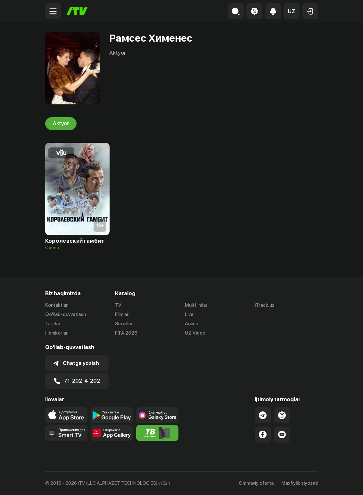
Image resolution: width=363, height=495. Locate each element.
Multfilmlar (196, 305)
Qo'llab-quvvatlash (65, 314)
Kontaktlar (56, 305)
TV (118, 305)
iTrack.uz (265, 305)
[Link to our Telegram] (263, 415)
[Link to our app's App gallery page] (112, 433)
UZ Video (195, 333)
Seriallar (124, 324)
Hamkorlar (56, 333)
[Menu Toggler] (53, 11)
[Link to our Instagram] (282, 415)
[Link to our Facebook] (263, 434)
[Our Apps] (66, 433)
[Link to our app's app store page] (66, 415)
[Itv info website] (157, 433)
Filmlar (122, 314)
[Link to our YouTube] (282, 434)
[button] (292, 11)
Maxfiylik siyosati (299, 483)
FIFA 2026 (126, 333)
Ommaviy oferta (256, 483)
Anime (191, 324)
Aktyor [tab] (61, 123)
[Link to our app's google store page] (112, 415)
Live (189, 314)
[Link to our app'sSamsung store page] (157, 415)
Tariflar (53, 324)
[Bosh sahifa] (76, 11)
